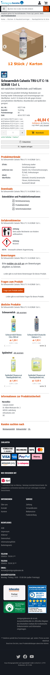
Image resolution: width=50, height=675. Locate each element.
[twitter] (18, 656)
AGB (2, 528)
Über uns (4, 505)
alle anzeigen (22, 312)
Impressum (5, 531)
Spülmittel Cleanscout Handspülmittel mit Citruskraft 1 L (13, 377)
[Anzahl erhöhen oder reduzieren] (13, 132)
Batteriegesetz (6, 545)
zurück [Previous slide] (7, 346)
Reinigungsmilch (9, 429)
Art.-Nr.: (4, 107)
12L (29, 429)
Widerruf (4, 535)
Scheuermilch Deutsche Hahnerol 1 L (36, 336)
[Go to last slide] (5, 47)
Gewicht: (4, 110)
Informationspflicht (8, 542)
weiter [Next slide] (43, 346)
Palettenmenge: (7, 113)
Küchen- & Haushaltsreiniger (19, 19)
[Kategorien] (4, 9)
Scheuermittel (21, 429)
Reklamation (30, 511)
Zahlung (29, 505)
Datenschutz (5, 538)
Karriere (4, 511)
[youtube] (31, 656)
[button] (39, 3)
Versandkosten (31, 508)
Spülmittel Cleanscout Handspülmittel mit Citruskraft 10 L (36, 377)
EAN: (3, 115)
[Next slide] (45, 47)
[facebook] (25, 656)
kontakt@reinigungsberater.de (12, 570)
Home (3, 19)
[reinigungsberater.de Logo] (12, 3)
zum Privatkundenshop (8, 16)
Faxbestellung (31, 515)
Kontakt (4, 508)
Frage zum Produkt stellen (13, 290)
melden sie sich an (15, 263)
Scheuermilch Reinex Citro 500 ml (13, 336)
